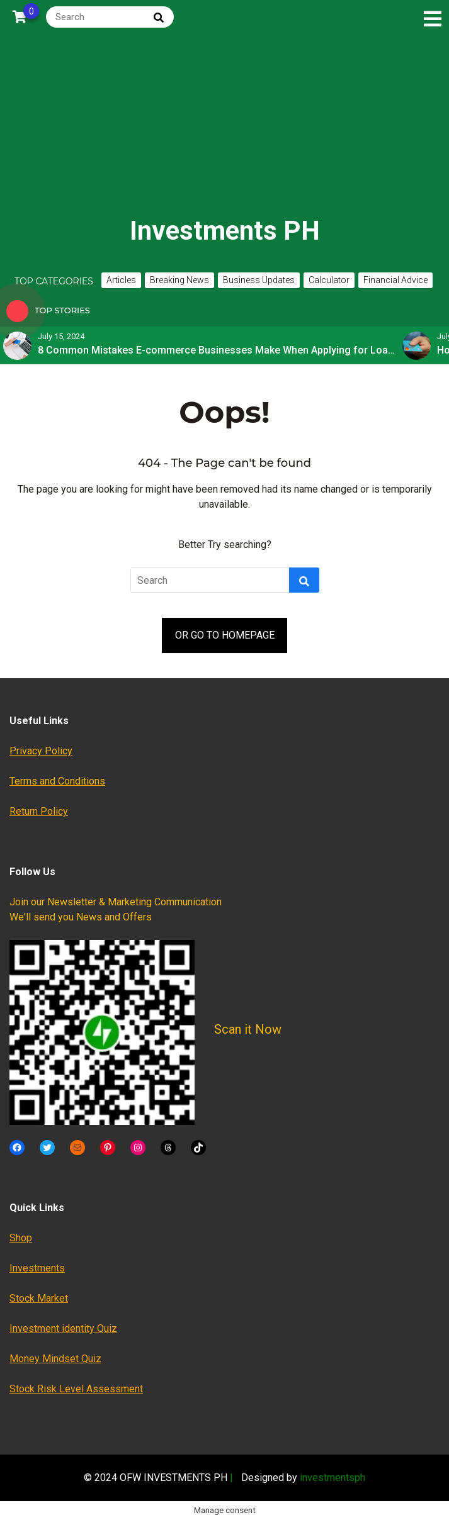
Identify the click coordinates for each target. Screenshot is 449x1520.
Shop (20, 1238)
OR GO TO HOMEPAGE (225, 635)
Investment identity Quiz (63, 1328)
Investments (37, 1268)
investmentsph (332, 1478)
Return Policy (38, 811)
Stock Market (38, 1298)
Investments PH (225, 230)
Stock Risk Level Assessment (76, 1389)
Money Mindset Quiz (55, 1359)
